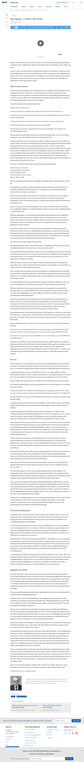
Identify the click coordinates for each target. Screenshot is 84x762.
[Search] (77, 2)
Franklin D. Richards (26, 10)
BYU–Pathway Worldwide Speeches (33, 735)
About (7, 741)
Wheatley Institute (29, 745)
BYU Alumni (49, 732)
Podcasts (57, 6)
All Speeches (14, 6)
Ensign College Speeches (30, 737)
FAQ (7, 744)
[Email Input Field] (62, 720)
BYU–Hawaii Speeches (30, 729)
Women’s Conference (30, 740)
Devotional (14, 15)
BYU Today (49, 735)
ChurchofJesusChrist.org (52, 729)
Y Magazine (49, 737)
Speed (63, 26)
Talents (13, 696)
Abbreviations (9, 739)
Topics (40, 6)
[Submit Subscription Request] (76, 720)
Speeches (14, 2)
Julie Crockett (46, 710)
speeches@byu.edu (10, 736)
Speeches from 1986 (21, 696)
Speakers (32, 6)
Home (11, 10)
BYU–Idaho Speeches (30, 732)
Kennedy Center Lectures (30, 742)
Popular (23, 6)
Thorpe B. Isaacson (17, 710)
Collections (48, 6)
